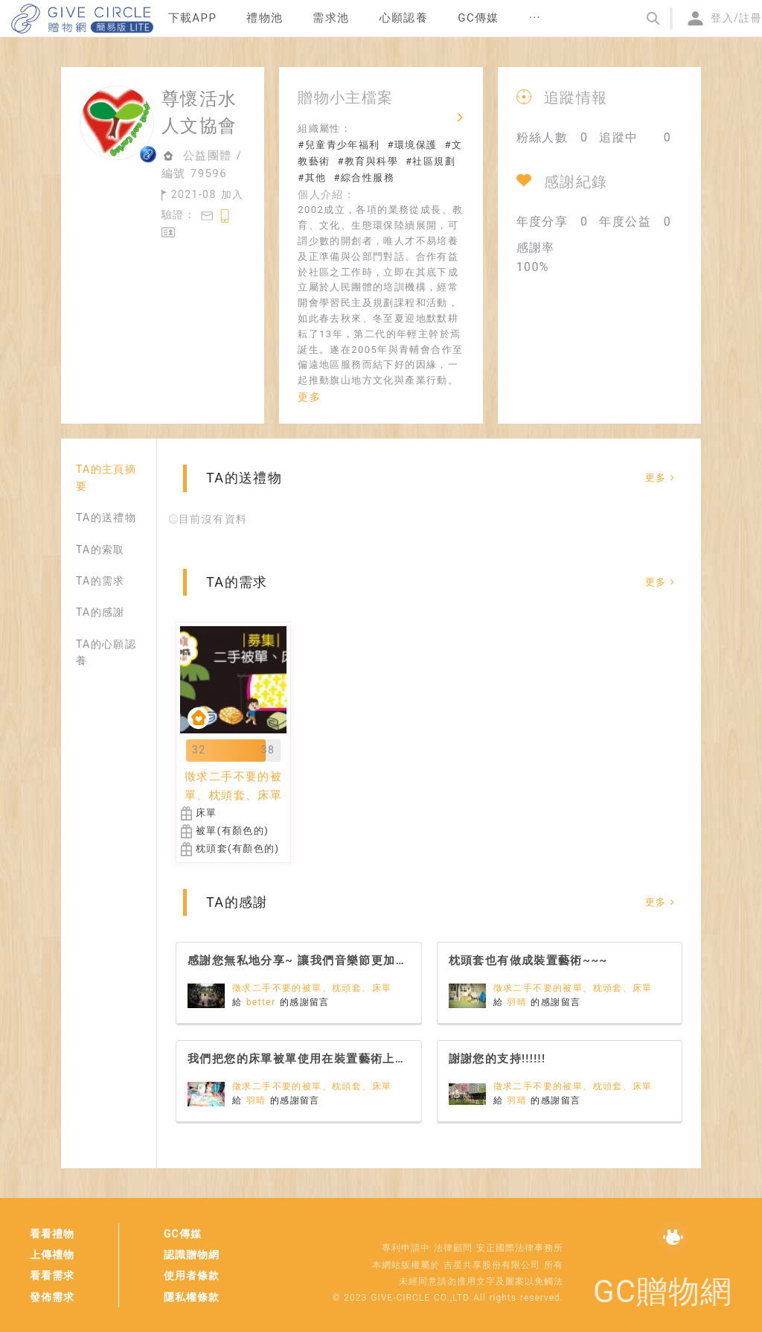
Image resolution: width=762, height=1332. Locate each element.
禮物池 (264, 18)
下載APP (192, 18)
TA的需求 (100, 581)
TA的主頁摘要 (106, 477)
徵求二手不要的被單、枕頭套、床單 (311, 988)
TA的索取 (100, 549)
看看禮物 (52, 1234)
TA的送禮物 (106, 517)
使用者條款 (192, 1275)
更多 (309, 397)
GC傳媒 (183, 1234)
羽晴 (519, 1002)
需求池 (331, 18)
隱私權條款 (192, 1297)
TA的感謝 (100, 612)
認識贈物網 (192, 1255)
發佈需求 (52, 1297)
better (263, 1002)
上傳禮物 (52, 1255)
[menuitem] (192, 18)
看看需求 (52, 1275)
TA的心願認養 (106, 652)
